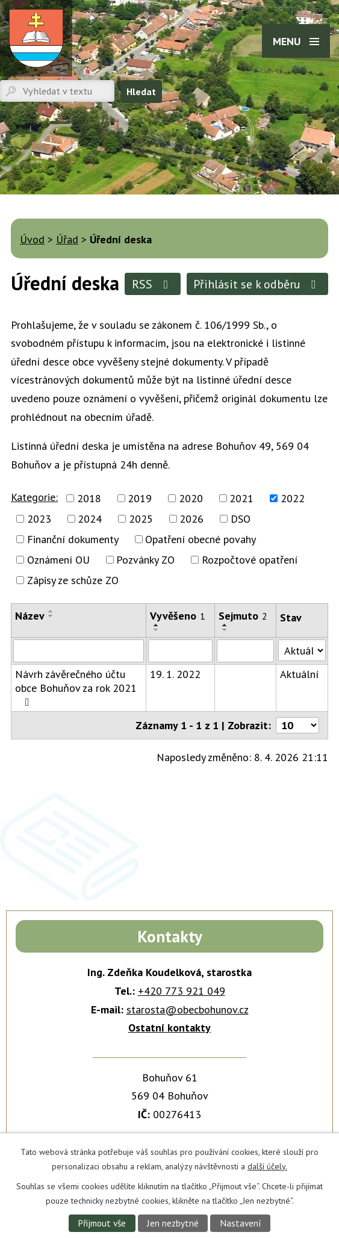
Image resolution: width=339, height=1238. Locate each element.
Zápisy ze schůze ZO (73, 580)
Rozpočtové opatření (249, 560)
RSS (152, 283)
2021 (241, 498)
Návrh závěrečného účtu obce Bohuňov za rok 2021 (76, 687)
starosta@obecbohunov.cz (187, 1009)
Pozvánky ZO (145, 560)
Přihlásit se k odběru (257, 283)
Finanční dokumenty (73, 539)
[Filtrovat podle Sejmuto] (245, 650)
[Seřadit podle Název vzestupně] (51, 611)
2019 (140, 498)
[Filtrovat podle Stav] (302, 650)
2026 (191, 519)
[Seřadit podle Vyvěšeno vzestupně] (156, 625)
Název (30, 616)
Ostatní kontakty (169, 1027)
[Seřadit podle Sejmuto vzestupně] (225, 625)
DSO (240, 519)
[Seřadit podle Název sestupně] (51, 616)
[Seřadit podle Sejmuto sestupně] (225, 629)
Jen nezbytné (173, 1223)
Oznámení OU (58, 560)
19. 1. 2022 (175, 674)
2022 (293, 498)
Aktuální (299, 674)
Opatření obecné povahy (200, 539)
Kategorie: (34, 497)
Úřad (67, 239)
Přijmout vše (102, 1223)
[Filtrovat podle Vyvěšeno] (180, 650)
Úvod (32, 239)
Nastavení (240, 1223)
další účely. (267, 1165)
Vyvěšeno (177, 616)
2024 (90, 519)
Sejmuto (243, 616)
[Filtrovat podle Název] (78, 650)
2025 (141, 519)
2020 (191, 498)
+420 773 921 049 (181, 991)
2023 (39, 519)
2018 (89, 498)
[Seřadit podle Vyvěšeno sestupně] (156, 629)
